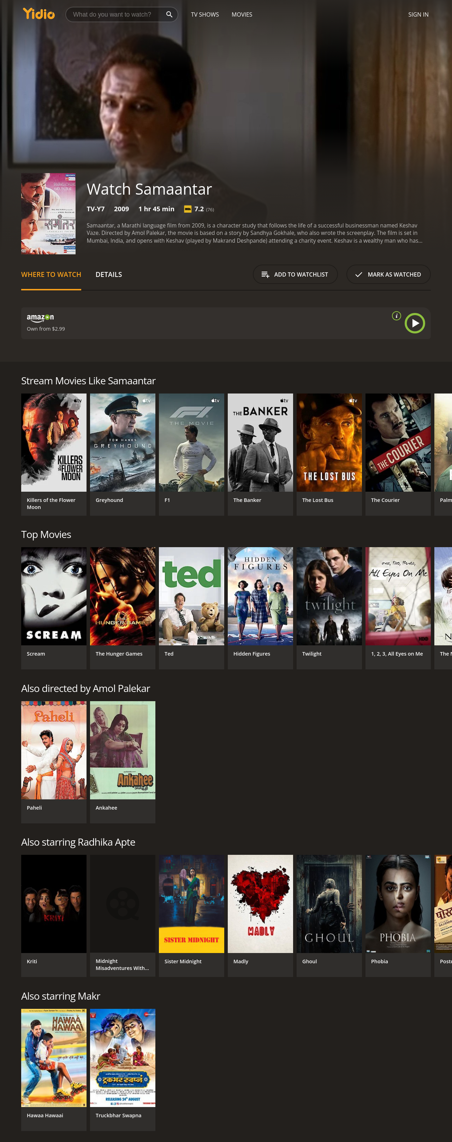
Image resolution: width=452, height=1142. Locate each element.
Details (108, 274)
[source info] (395, 315)
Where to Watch (51, 274)
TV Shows (205, 14)
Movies (242, 14)
